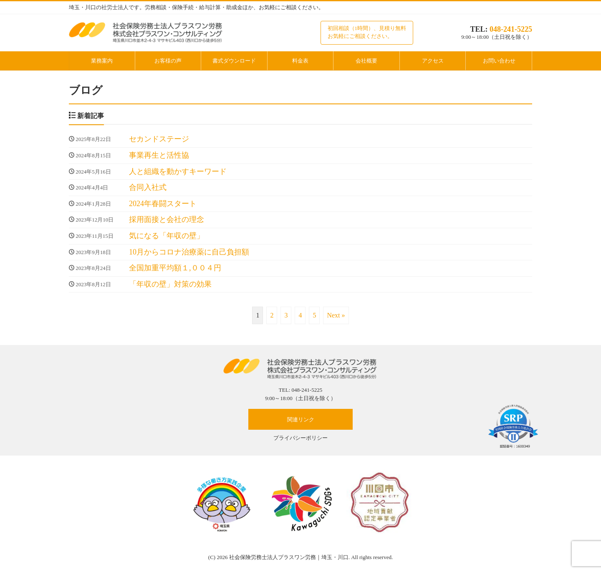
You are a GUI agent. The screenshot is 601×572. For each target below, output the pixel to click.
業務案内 (102, 61)
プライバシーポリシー (300, 438)
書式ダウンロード (234, 61)
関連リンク (300, 419)
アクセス (433, 61)
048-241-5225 (511, 29)
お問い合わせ (499, 61)
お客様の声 (168, 61)
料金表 (300, 61)
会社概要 (366, 61)
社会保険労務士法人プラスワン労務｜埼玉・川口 (288, 557)
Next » (336, 315)
